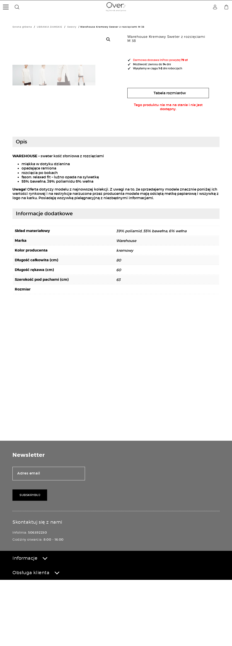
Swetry (71, 26)
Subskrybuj (29, 561)
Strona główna (22, 26)
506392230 (37, 599)
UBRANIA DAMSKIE (49, 26)
